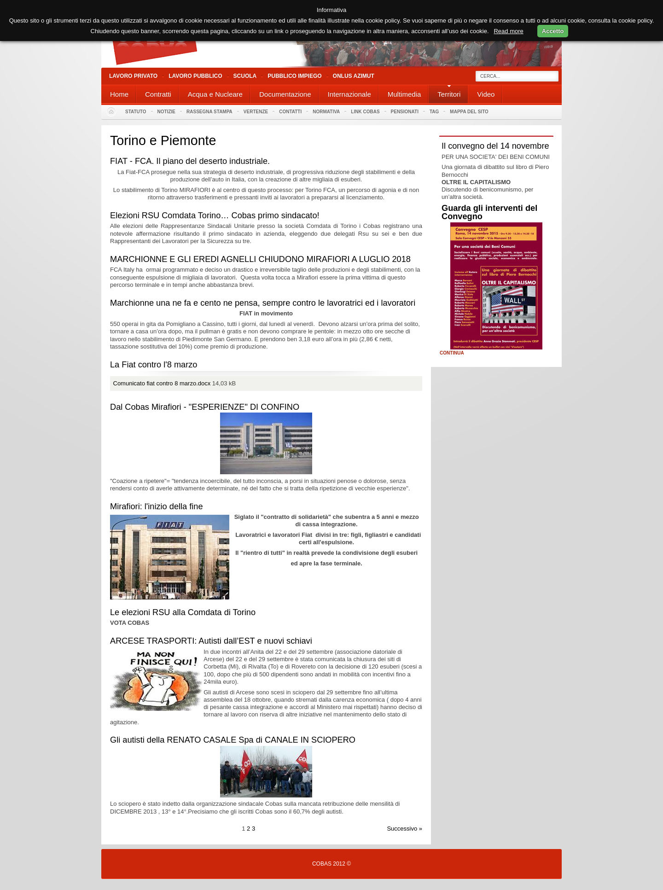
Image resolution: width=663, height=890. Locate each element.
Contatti (290, 111)
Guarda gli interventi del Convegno (489, 212)
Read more (508, 31)
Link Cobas (365, 111)
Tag (434, 111)
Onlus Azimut (353, 76)
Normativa (326, 111)
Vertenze (256, 111)
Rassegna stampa (209, 111)
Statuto (135, 111)
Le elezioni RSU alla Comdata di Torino (183, 612)
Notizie (166, 111)
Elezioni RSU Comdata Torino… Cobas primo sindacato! (215, 215)
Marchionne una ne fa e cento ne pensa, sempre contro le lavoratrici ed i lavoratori (262, 303)
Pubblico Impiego (294, 76)
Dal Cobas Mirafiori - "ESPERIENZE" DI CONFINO (204, 407)
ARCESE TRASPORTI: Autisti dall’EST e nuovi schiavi (211, 641)
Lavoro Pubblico (195, 76)
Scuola (245, 76)
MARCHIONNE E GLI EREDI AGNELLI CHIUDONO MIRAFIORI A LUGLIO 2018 (260, 259)
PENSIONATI (405, 111)
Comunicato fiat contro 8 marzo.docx (162, 383)
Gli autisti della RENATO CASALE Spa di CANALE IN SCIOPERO (232, 740)
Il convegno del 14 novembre (495, 146)
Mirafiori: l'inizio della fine (156, 506)
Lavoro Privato (133, 76)
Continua (452, 353)
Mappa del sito (469, 111)
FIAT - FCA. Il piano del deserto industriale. (190, 161)
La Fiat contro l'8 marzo (153, 364)
